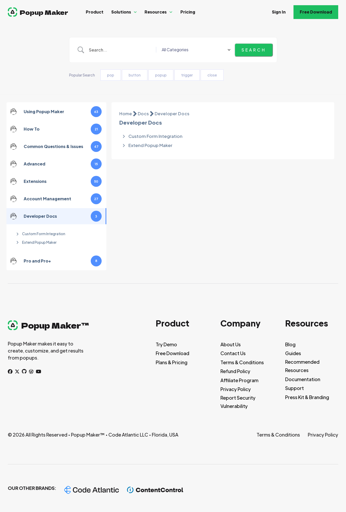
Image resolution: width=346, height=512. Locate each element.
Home (125, 113)
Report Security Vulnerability (238, 402)
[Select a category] (212, 50)
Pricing (187, 12)
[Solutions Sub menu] (135, 12)
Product (94, 12)
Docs (143, 113)
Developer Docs (172, 113)
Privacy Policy (235, 389)
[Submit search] (253, 50)
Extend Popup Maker (39, 242)
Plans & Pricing (171, 362)
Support (294, 388)
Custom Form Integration (43, 233)
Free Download (316, 12)
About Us (230, 344)
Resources (156, 12)
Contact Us (233, 353)
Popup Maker (44, 12)
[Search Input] (138, 50)
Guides (293, 353)
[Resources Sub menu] (171, 12)
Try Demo (166, 344)
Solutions (121, 12)
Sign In (279, 12)
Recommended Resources (302, 366)
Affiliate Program (239, 380)
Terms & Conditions (242, 362)
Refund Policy (235, 371)
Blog (290, 344)
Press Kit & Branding (307, 397)
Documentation (302, 379)
